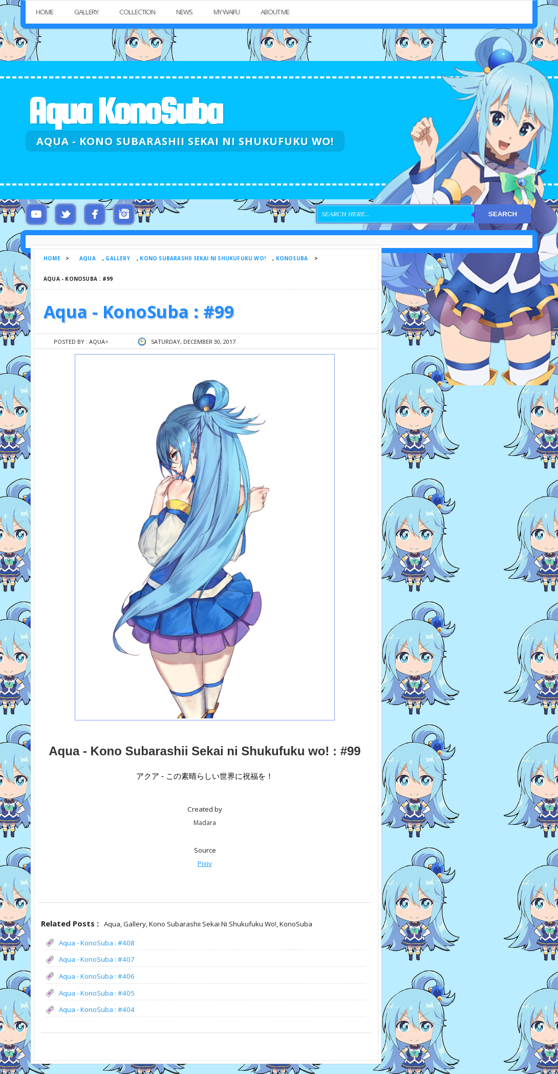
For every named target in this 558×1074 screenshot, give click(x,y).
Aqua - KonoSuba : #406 (97, 976)
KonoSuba (292, 258)
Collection (137, 11)
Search (502, 214)
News (184, 11)
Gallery (86, 11)
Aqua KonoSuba (125, 111)
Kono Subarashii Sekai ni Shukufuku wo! (203, 258)
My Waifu (226, 11)
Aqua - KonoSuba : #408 (97, 942)
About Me (275, 11)
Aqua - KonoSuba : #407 (97, 959)
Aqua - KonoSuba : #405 (97, 993)
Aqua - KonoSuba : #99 (139, 311)
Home (44, 11)
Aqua (87, 258)
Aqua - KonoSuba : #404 (97, 1009)
